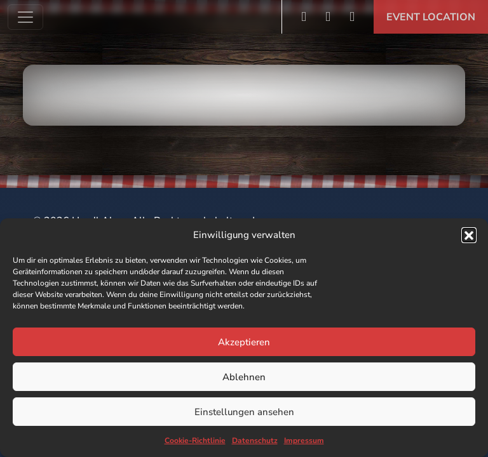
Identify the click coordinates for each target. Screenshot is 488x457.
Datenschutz (255, 440)
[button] (469, 234)
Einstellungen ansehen (244, 412)
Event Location (430, 17)
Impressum (304, 440)
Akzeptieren (244, 342)
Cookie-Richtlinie (195, 440)
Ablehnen (244, 377)
